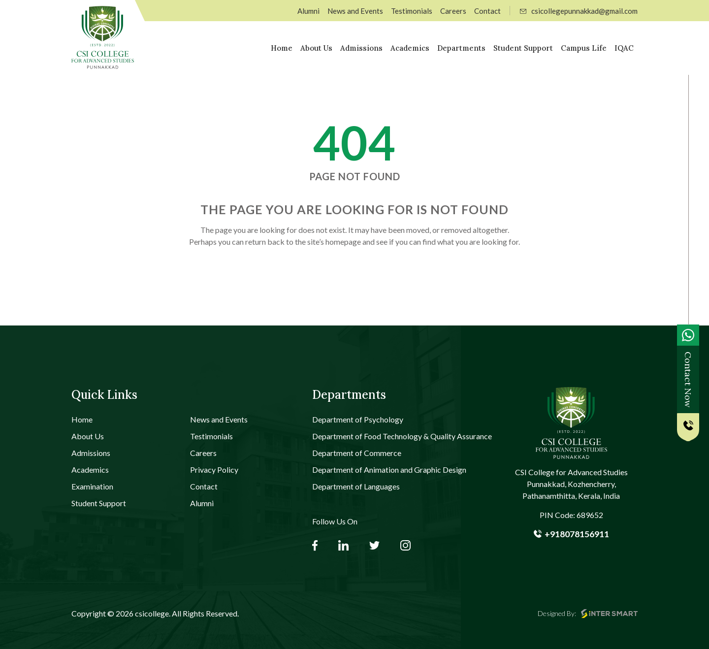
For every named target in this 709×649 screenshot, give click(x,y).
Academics (409, 48)
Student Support (523, 48)
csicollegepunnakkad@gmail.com (579, 10)
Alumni (308, 10)
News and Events (355, 10)
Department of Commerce (356, 452)
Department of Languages (356, 486)
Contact (487, 10)
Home (281, 48)
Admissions (361, 48)
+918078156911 (571, 533)
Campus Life (584, 48)
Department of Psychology (357, 419)
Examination (92, 486)
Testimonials (411, 10)
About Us (316, 48)
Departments (461, 48)
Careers (453, 10)
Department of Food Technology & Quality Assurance (402, 436)
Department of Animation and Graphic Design (389, 469)
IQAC (624, 48)
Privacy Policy (214, 469)
